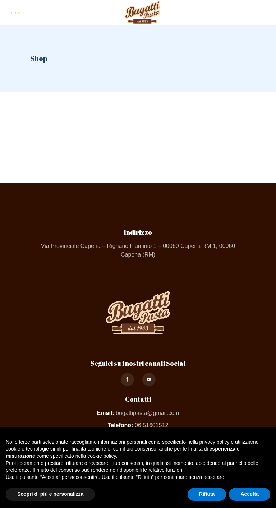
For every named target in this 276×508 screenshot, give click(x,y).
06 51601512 (151, 425)
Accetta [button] (249, 494)
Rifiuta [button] (207, 494)
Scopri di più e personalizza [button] (50, 494)
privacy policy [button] (214, 442)
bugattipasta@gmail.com (147, 413)
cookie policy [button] (101, 456)
